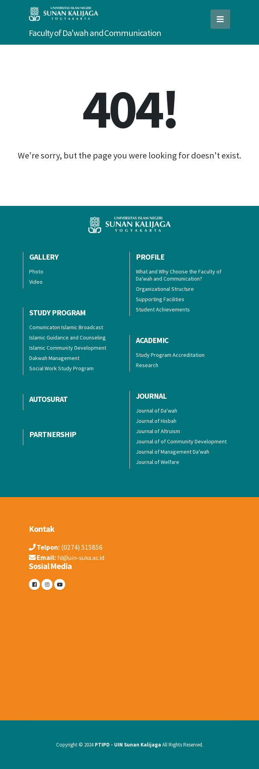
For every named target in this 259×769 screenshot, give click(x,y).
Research (147, 365)
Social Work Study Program (61, 368)
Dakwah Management (54, 358)
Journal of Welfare (157, 462)
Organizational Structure (165, 288)
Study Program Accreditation (170, 354)
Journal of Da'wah (156, 410)
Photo (36, 271)
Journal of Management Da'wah (172, 451)
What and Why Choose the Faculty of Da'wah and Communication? (178, 275)
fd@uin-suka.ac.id (83, 557)
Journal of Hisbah (156, 420)
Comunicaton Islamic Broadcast (66, 327)
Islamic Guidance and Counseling (67, 337)
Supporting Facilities (160, 299)
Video (36, 281)
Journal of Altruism (158, 431)
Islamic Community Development (67, 347)
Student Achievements (163, 309)
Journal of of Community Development (181, 441)
